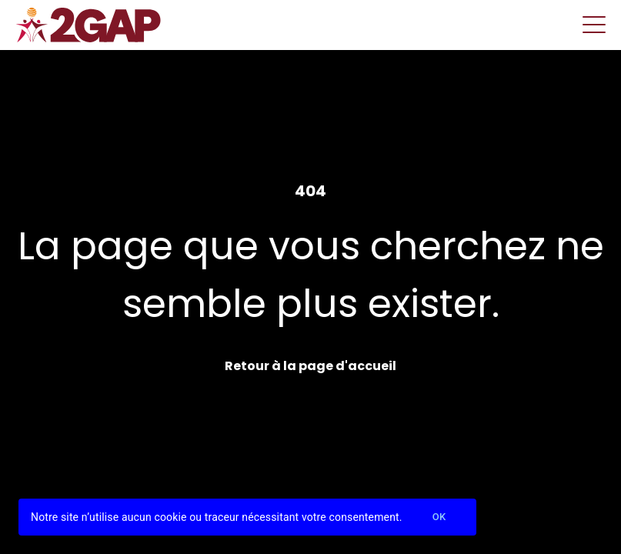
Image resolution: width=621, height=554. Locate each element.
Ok (439, 517)
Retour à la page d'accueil (310, 366)
